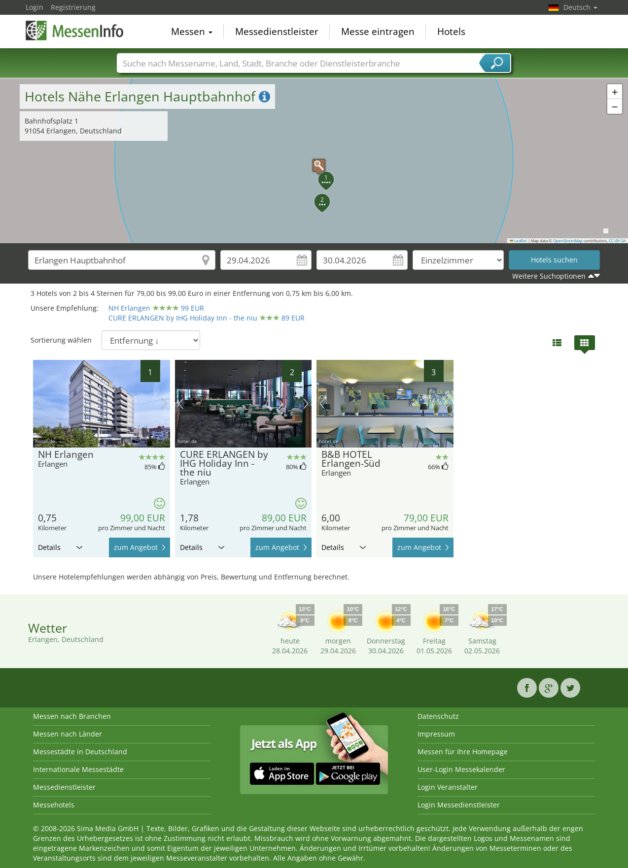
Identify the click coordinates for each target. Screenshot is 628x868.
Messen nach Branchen (72, 716)
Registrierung (73, 7)
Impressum (436, 734)
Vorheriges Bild (38, 404)
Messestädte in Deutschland (80, 751)
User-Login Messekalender (461, 769)
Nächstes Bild (164, 404)
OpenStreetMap (568, 240)
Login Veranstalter (448, 787)
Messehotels (53, 804)
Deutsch (580, 7)
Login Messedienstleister (459, 804)
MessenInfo (75, 30)
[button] (314, 160)
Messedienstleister (276, 31)
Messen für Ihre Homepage (463, 751)
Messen (191, 31)
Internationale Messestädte (78, 769)
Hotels (451, 31)
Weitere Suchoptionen (549, 276)
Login (34, 7)
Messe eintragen (378, 31)
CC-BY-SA (617, 240)
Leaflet (518, 240)
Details (60, 547)
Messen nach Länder (67, 734)
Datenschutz (438, 716)
